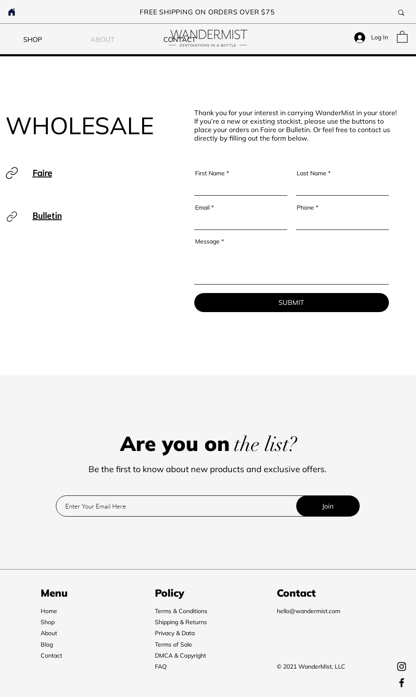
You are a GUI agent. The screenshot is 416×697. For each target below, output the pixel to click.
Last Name (311, 173)
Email (202, 207)
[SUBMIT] (291, 302)
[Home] (11, 11)
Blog (47, 644)
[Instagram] (402, 666)
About (49, 633)
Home (49, 611)
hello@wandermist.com (308, 611)
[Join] (328, 506)
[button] (402, 36)
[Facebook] (402, 683)
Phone (305, 207)
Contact (51, 655)
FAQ (161, 666)
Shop (48, 622)
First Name (210, 173)
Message (207, 241)
